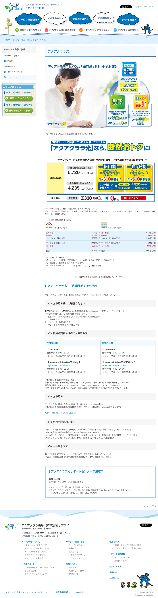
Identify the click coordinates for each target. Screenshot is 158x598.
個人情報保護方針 (63, 592)
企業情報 (72, 567)
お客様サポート (28, 564)
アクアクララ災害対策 (34, 558)
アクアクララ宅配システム (36, 552)
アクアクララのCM (121, 557)
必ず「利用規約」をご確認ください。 (62, 413)
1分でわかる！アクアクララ (36, 545)
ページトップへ (149, 506)
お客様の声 (114, 542)
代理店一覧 (73, 574)
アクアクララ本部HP (144, 7)
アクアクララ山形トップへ (17, 592)
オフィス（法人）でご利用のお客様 (128, 548)
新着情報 (114, 572)
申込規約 (79, 592)
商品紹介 (9, 61)
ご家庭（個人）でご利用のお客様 (127, 545)
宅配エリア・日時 (76, 571)
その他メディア (119, 561)
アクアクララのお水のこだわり (37, 548)
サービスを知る (12, 56)
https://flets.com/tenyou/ (58, 365)
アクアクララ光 (12, 77)
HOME (7, 40)
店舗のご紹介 (71, 564)
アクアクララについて (31, 542)
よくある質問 (30, 571)
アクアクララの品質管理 (35, 555)
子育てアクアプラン (14, 72)
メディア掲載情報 (117, 554)
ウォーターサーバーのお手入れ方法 (39, 567)
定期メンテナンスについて (36, 574)
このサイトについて (41, 592)
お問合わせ (114, 578)
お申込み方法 (115, 567)
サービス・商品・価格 (21, 40)
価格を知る (10, 66)
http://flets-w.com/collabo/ (114, 365)
